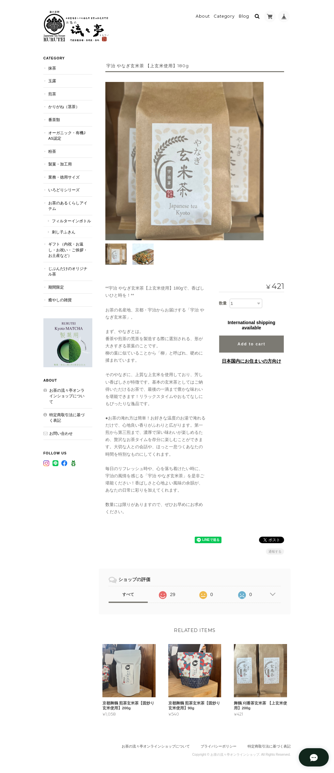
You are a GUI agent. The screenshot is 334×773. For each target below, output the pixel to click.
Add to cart (251, 343)
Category (224, 15)
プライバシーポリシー (218, 746)
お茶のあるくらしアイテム (67, 205)
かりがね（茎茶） (64, 105)
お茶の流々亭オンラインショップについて (66, 395)
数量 (223, 302)
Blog (244, 15)
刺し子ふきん (63, 231)
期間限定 (56, 286)
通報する (274, 551)
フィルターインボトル (71, 220)
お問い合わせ (61, 432)
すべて (128, 594)
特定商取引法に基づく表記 (66, 416)
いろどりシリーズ (64, 189)
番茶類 (54, 119)
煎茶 (52, 93)
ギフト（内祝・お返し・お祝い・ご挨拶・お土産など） (67, 249)
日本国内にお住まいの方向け (251, 360)
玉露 (52, 80)
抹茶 (52, 67)
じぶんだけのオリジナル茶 (67, 270)
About (203, 15)
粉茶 (52, 150)
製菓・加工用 (60, 163)
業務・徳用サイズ (64, 176)
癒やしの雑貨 (60, 299)
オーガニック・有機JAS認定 (66, 134)
